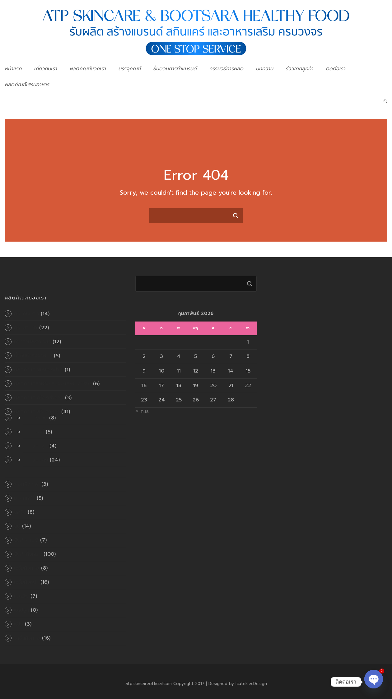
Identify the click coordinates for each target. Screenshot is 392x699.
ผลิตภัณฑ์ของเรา (87, 68)
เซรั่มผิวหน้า (26, 582)
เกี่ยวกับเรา (45, 68)
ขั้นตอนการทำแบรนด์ (175, 68)
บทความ (264, 68)
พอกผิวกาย (27, 484)
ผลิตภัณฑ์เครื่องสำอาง (38, 397)
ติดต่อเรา (335, 68)
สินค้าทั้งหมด (28, 554)
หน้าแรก (13, 68)
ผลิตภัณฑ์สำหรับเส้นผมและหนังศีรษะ (52, 383)
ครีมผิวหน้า (25, 327)
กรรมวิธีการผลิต (226, 68)
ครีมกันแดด (26, 313)
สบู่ (17, 526)
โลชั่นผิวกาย (27, 638)
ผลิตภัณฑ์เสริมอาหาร (27, 84)
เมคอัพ (21, 596)
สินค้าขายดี (26, 540)
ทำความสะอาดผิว (32, 341)
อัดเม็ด (40, 418)
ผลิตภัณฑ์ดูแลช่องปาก (38, 369)
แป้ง (18, 624)
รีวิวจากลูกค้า (299, 68)
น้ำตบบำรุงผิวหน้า (33, 355)
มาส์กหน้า (24, 498)
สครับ (20, 512)
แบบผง (40, 460)
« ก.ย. (142, 411)
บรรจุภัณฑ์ (129, 68)
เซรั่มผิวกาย (26, 568)
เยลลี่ (38, 432)
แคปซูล (40, 446)
